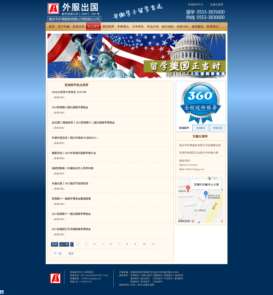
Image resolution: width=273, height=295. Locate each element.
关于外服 (64, 26)
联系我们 (212, 26)
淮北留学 (157, 281)
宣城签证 (200, 128)
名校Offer (182, 26)
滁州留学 (134, 278)
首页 (52, 26)
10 (144, 244)
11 (153, 244)
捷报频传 (198, 26)
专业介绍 (153, 26)
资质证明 (78, 26)
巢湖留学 (178, 278)
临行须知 (168, 26)
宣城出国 (217, 128)
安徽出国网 (216, 4)
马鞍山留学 (146, 275)
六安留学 (168, 278)
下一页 (58, 253)
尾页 (71, 253)
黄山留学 (145, 278)
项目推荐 (108, 26)
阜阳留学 (134, 281)
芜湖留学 (134, 275)
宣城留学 (184, 127)
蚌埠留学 (145, 281)
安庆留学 (157, 278)
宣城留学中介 (196, 4)
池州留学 (178, 275)
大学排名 (138, 26)
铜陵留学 (157, 275)
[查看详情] (59, 97)
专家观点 (123, 26)
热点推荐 (93, 26)
